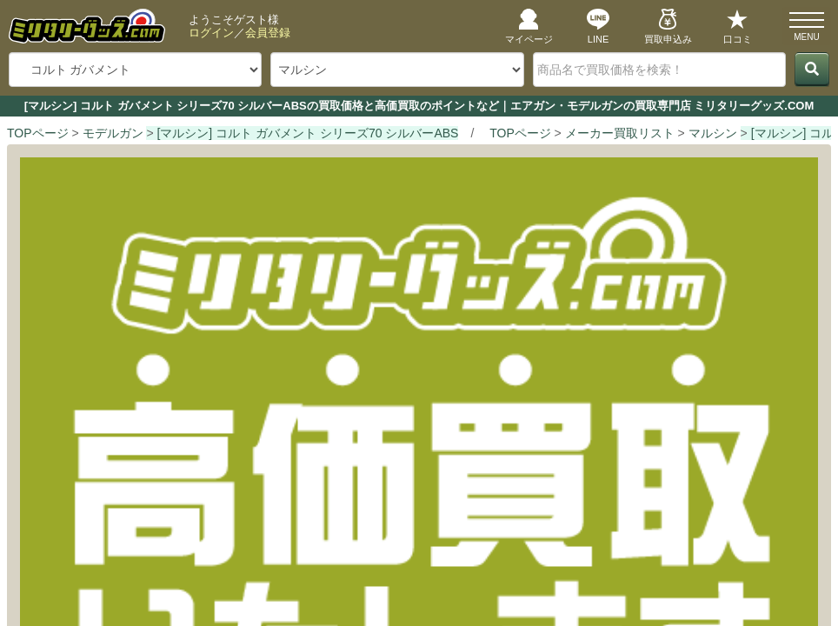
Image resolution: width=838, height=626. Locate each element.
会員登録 (267, 32)
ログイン (211, 32)
